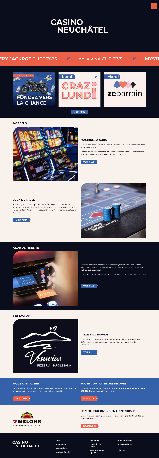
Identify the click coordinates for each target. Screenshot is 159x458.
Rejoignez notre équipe (96, 451)
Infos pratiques (125, 444)
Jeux (58, 440)
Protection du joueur (95, 445)
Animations (61, 448)
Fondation (94, 440)
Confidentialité (125, 440)
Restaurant (61, 444)
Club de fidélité (63, 452)
